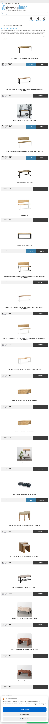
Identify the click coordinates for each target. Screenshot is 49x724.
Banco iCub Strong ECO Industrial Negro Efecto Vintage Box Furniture (24, 90)
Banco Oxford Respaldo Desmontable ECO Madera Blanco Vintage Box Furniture (24, 339)
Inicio (4, 25)
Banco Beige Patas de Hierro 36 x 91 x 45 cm (24, 587)
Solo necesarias (24, 714)
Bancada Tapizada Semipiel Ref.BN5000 (24, 494)
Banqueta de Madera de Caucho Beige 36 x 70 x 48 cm (24, 525)
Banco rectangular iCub (24, 245)
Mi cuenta (38, 19)
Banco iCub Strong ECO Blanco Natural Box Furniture (24, 369)
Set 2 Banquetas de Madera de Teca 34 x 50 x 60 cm (24, 556)
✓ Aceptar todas (24, 709)
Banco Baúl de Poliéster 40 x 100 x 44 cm (24, 618)
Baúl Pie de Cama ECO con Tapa (24, 432)
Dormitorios (9, 25)
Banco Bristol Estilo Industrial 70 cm (24, 120)
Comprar (42, 64)
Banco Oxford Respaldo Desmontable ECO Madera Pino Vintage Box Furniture (24, 277)
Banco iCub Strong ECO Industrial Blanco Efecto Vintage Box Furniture (24, 308)
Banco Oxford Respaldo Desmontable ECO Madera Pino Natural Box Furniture (24, 214)
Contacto (31, 19)
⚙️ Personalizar (24, 718)
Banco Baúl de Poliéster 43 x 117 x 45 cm (24, 681)
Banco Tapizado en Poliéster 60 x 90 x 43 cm (24, 649)
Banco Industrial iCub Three (24, 183)
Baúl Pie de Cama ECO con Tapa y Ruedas (24, 400)
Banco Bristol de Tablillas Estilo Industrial (24, 58)
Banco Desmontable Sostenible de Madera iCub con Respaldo (24, 151)
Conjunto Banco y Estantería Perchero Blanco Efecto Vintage (24, 463)
